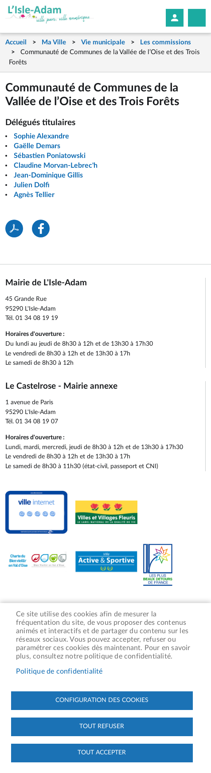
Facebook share (41, 228)
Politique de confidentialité (59, 671)
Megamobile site (197, 18)
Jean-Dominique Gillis (48, 175)
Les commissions (165, 42)
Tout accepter (102, 752)
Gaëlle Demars (37, 146)
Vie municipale (103, 42)
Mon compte (175, 18)
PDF (14, 228)
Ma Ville (54, 42)
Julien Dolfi (32, 185)
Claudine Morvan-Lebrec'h (56, 165)
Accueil (16, 42)
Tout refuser (101, 726)
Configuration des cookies (101, 700)
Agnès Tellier (34, 194)
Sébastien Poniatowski (50, 155)
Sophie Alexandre (41, 136)
